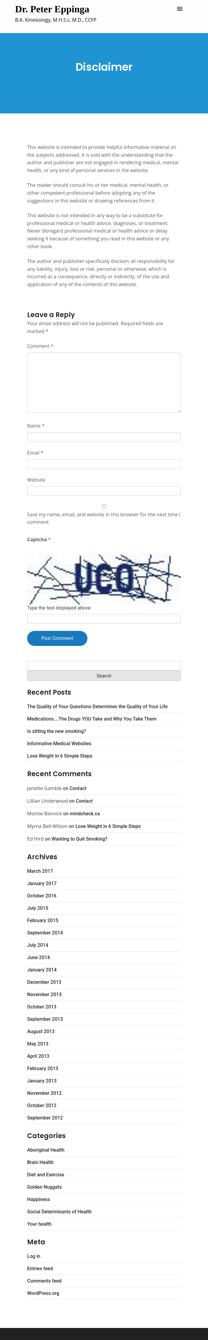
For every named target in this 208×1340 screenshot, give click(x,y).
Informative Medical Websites (59, 743)
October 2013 (41, 1007)
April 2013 (38, 1056)
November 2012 (44, 1093)
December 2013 (44, 982)
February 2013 (42, 1068)
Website (36, 480)
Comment (40, 346)
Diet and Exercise (45, 1175)
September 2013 (45, 1019)
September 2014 (45, 933)
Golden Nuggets (44, 1187)
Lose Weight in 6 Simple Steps (59, 756)
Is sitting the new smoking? (56, 731)
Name (36, 425)
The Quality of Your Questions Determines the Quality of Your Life (97, 706)
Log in (33, 1256)
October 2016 (41, 896)
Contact (78, 788)
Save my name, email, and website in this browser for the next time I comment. (104, 518)
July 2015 (37, 908)
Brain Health (40, 1162)
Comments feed (44, 1281)
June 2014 (38, 957)
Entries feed (40, 1268)
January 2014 (42, 970)
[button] (179, 9)
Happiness (38, 1199)
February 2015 (42, 920)
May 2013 (38, 1044)
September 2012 (45, 1118)
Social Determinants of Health (59, 1212)
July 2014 (37, 945)
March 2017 (40, 871)
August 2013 (41, 1031)
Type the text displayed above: (59, 608)
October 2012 (41, 1105)
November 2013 (44, 994)
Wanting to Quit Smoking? (79, 839)
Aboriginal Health (46, 1150)
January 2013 (42, 1081)
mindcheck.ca (85, 814)
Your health (39, 1224)
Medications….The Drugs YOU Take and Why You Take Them (91, 719)
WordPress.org (43, 1293)
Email (35, 452)
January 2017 (42, 883)
